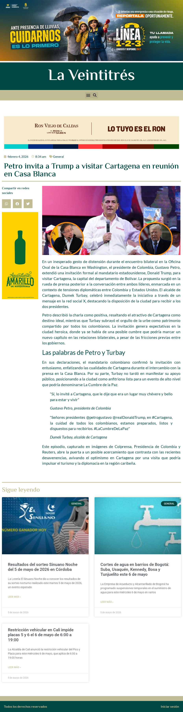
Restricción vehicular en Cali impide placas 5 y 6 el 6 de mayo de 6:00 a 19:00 (40, 635)
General (58, 156)
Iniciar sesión (170, 706)
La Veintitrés (91, 76)
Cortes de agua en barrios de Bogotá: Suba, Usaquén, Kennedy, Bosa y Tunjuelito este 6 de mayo (134, 569)
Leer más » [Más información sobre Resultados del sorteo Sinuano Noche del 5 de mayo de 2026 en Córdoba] (14, 596)
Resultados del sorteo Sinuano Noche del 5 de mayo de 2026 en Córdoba (42, 567)
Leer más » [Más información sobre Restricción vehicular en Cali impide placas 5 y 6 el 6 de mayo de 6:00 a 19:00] (14, 667)
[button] (88, 95)
